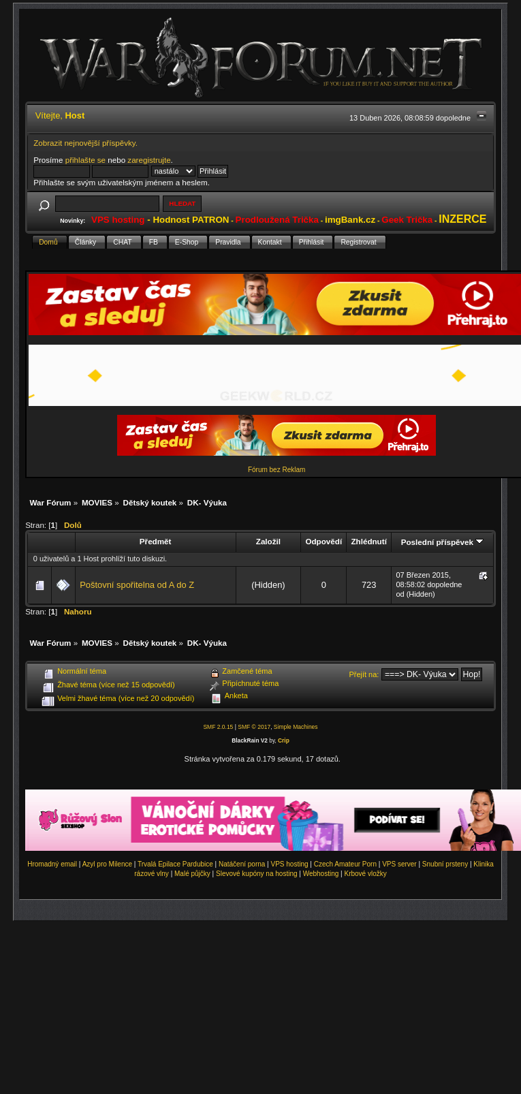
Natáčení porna (242, 864)
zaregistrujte (148, 159)
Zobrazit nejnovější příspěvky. (85, 142)
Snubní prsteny (445, 864)
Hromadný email (52, 864)
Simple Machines (296, 726)
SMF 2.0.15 (218, 726)
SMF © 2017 (254, 726)
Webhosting (321, 873)
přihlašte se (85, 159)
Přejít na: (364, 674)
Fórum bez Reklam (276, 469)
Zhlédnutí (368, 541)
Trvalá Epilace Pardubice (175, 864)
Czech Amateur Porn (345, 864)
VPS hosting (290, 864)
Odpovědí (323, 541)
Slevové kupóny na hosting (257, 873)
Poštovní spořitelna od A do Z (137, 585)
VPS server (399, 864)
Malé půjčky (192, 873)
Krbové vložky (365, 873)
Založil (268, 541)
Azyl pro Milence (107, 864)
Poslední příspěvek (442, 541)
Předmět (156, 541)
